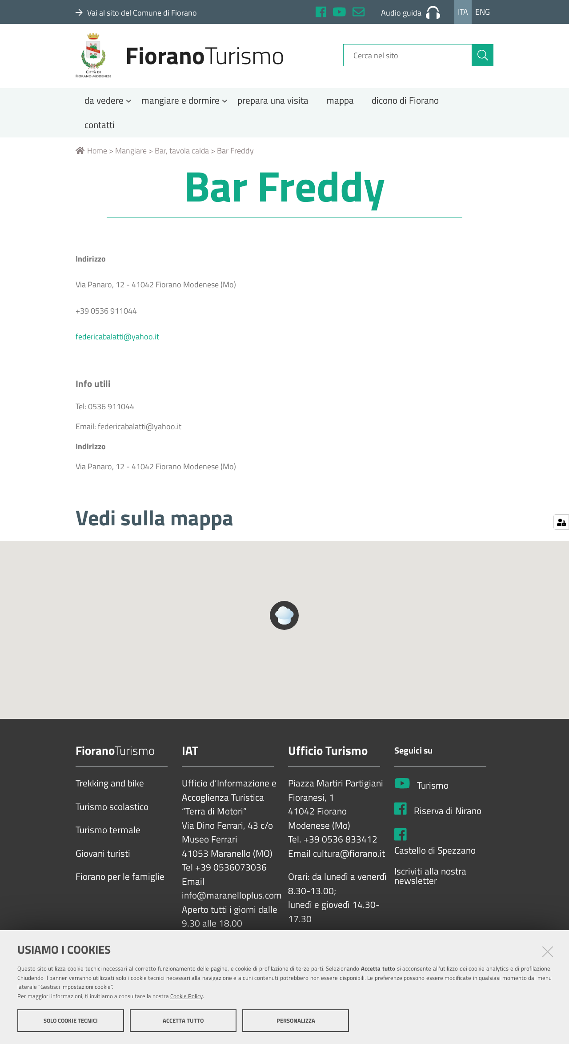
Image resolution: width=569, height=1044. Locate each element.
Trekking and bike (110, 789)
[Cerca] (482, 59)
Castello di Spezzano (435, 856)
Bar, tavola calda (182, 157)
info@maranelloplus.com (232, 902)
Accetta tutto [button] (183, 1020)
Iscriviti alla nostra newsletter (430, 882)
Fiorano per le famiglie (120, 883)
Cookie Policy (186, 996)
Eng (482, 12)
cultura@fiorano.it (349, 860)
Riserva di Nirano (447, 817)
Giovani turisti (103, 860)
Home (91, 157)
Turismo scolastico (112, 813)
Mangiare (131, 157)
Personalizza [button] (295, 1020)
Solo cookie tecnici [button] (71, 1020)
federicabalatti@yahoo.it (117, 343)
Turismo (433, 792)
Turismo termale (108, 836)
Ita (463, 12)
